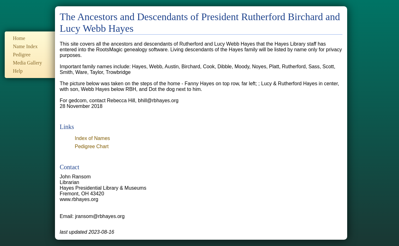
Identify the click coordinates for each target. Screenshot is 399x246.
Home (19, 38)
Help (18, 71)
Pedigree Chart (92, 146)
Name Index (25, 46)
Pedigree (21, 54)
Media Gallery (27, 62)
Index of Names (92, 138)
